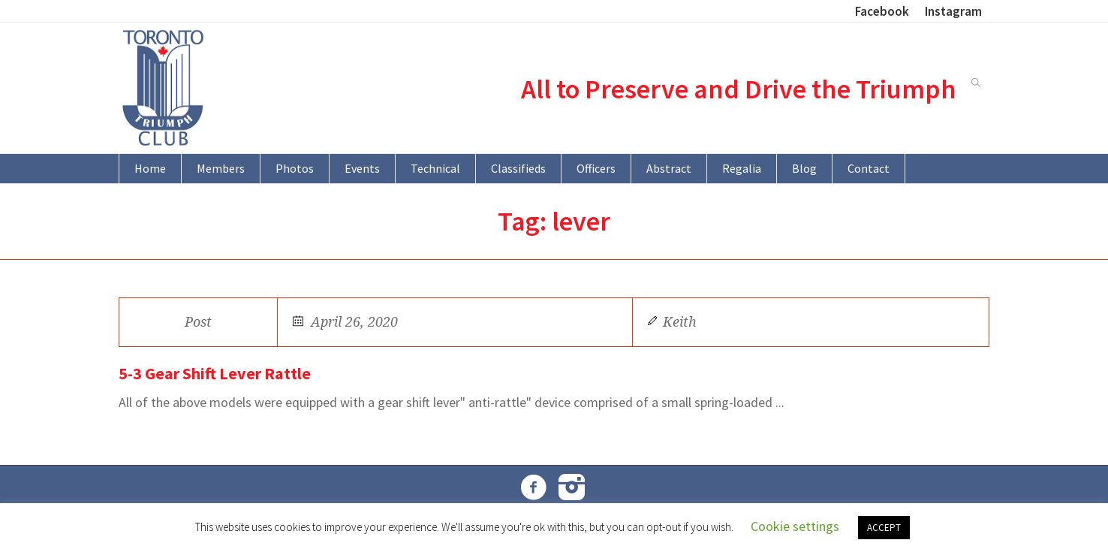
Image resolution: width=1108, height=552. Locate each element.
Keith (680, 322)
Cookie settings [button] (795, 526)
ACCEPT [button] (884, 527)
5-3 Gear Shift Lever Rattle (215, 373)
